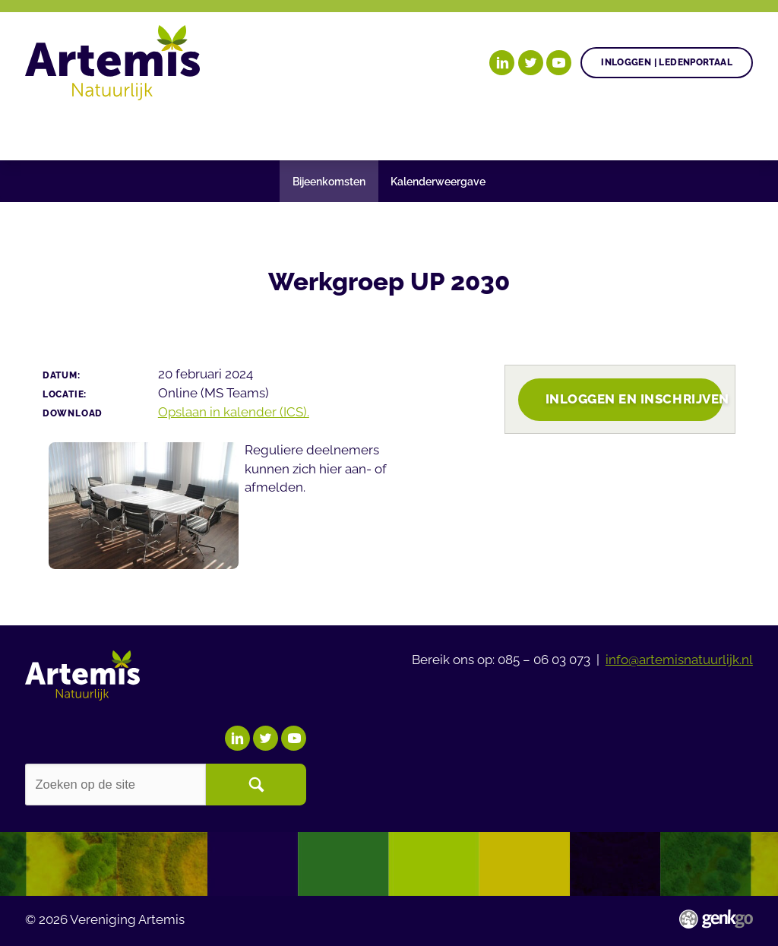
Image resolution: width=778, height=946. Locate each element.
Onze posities (235, 129)
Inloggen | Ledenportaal (666, 62)
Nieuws (543, 129)
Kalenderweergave (438, 181)
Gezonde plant (361, 129)
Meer (694, 129)
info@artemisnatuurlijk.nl (679, 659)
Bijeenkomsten (329, 181)
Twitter (530, 62)
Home (43, 130)
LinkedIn (501, 62)
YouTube (558, 62)
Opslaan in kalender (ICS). (233, 411)
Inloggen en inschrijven (634, 399)
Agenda (465, 129)
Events (619, 129)
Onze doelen (118, 129)
